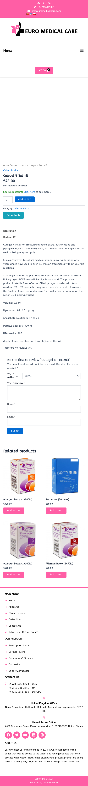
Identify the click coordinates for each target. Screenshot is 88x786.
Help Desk (35, 782)
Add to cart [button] (13, 510)
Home (6, 165)
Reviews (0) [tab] (9, 237)
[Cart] (44, 70)
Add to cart (24, 199)
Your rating (12, 376)
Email (11, 417)
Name (11, 404)
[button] (82, 50)
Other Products (18, 165)
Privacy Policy (51, 782)
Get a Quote (13, 215)
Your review (16, 383)
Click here (29, 192)
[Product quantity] (8, 199)
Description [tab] (9, 231)
